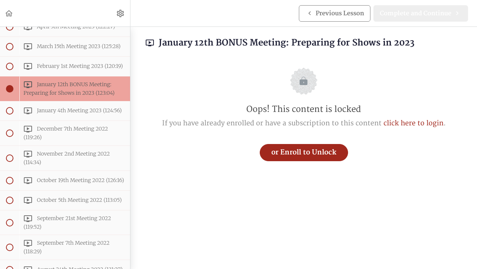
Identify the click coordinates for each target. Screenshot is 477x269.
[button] (9, 13)
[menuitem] (120, 13)
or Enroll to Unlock (304, 152)
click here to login (413, 123)
